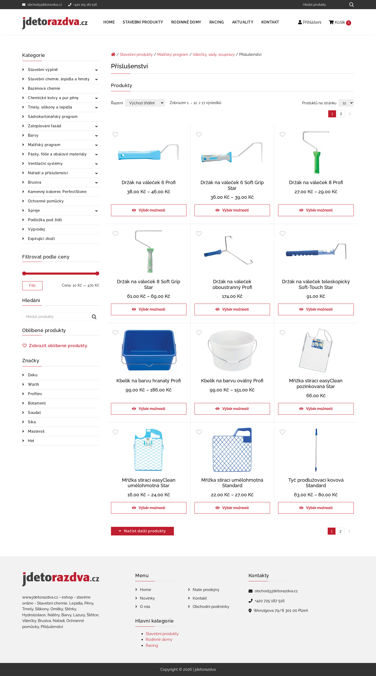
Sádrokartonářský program (52, 116)
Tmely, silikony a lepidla (49, 107)
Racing (216, 22)
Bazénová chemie (43, 88)
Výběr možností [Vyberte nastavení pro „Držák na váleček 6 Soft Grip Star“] (235, 210)
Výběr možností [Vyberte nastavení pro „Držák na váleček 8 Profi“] (319, 210)
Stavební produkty (143, 22)
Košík (340, 22)
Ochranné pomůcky (45, 201)
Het (30, 441)
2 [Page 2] (341, 113)
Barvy (33, 135)
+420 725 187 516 (82, 5)
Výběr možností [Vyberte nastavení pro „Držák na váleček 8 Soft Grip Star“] (152, 309)
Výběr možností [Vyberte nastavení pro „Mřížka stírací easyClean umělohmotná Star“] (152, 508)
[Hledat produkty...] (350, 4)
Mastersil (36, 431)
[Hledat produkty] (322, 4)
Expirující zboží (41, 239)
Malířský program (44, 145)
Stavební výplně (42, 70)
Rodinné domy (186, 22)
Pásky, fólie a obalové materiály (57, 154)
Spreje (33, 210)
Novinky (147, 598)
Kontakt (270, 22)
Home (109, 22)
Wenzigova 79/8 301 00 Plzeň (281, 610)
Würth (33, 384)
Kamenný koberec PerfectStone (57, 192)
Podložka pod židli (44, 220)
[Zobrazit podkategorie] (96, 70)
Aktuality (243, 22)
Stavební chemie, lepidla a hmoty (58, 79)
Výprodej (36, 229)
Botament (36, 403)
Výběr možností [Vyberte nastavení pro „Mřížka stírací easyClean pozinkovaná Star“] (319, 409)
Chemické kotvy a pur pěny (53, 98)
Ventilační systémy (45, 163)
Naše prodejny (206, 589)
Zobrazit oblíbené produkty (58, 345)
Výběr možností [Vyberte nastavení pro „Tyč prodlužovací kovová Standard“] (319, 508)
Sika (31, 422)
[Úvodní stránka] (113, 54)
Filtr (32, 285)
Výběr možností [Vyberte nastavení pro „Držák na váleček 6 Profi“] (152, 210)
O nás (145, 606)
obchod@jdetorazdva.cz (42, 5)
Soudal (34, 413)
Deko (32, 375)
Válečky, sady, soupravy (214, 54)
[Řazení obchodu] (144, 102)
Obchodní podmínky (211, 606)
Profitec (35, 394)
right (349, 531)
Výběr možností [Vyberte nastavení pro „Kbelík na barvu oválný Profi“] (235, 409)
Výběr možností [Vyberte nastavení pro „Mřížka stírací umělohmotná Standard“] (235, 508)
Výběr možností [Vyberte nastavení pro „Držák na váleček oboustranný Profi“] (235, 309)
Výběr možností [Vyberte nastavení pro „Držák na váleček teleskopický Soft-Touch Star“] (319, 309)
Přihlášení (309, 22)
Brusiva (34, 182)
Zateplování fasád (44, 126)
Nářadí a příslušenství (47, 173)
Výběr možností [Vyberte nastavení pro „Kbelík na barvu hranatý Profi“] (152, 409)
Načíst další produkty (145, 531)
